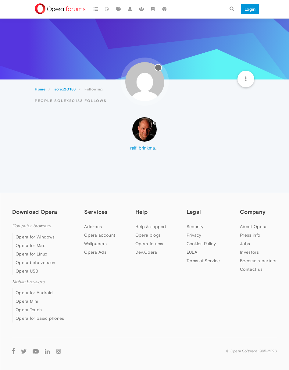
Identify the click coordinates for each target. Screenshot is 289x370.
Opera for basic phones (40, 318)
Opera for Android (34, 292)
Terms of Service (203, 260)
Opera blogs (148, 235)
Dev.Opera (146, 252)
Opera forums (149, 243)
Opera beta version (35, 262)
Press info (250, 235)
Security (195, 226)
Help (141, 212)
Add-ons (93, 226)
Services (95, 212)
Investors (249, 252)
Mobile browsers (28, 281)
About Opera (253, 226)
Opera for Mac (30, 245)
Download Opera (34, 212)
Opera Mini (27, 301)
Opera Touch (29, 309)
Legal (194, 212)
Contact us (251, 269)
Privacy (194, 235)
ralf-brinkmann (145, 147)
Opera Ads (95, 252)
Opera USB (27, 271)
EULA (192, 252)
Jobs (245, 243)
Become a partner (258, 260)
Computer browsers (31, 225)
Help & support (150, 226)
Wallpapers (95, 243)
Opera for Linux (31, 254)
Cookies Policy (201, 243)
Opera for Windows (35, 236)
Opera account (99, 235)
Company (253, 212)
